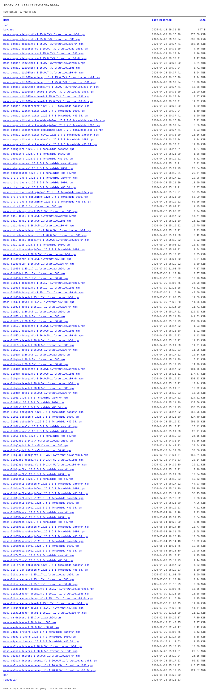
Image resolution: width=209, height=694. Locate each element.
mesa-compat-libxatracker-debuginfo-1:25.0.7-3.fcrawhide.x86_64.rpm (53, 130)
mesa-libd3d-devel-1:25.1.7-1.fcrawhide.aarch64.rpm (41, 297)
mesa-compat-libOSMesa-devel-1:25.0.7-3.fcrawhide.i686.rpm (46, 96)
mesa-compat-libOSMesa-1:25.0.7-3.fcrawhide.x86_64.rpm (43, 72)
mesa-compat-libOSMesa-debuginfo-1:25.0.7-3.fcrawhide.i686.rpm (49, 82)
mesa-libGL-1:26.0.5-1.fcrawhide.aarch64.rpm (35, 397)
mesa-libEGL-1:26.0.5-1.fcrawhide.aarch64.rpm (36, 311)
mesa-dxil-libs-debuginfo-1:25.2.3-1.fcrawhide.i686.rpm (44, 249)
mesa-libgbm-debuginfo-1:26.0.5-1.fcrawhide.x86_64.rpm (43, 378)
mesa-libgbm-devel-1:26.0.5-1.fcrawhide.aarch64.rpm (41, 383)
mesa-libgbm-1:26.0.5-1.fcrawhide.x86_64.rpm (35, 364)
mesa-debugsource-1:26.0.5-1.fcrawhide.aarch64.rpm (40, 163)
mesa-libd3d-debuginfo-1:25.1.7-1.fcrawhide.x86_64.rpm (43, 292)
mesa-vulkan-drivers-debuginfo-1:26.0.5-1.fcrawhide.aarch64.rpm (50, 660)
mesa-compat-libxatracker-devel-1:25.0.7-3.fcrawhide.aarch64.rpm (51, 134)
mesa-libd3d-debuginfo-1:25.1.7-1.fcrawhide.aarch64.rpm (44, 283)
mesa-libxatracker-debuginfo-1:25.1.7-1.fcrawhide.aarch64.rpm (48, 589)
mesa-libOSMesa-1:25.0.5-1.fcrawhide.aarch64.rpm (38, 512)
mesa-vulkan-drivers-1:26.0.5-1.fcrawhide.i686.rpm (40, 651)
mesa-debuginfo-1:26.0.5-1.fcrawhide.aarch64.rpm (38, 149)
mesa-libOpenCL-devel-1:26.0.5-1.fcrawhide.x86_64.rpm (42, 507)
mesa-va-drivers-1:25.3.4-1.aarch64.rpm (32, 617)
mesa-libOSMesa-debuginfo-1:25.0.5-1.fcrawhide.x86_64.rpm (45, 536)
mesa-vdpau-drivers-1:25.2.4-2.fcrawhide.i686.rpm (39, 636)
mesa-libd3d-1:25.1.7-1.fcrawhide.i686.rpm (34, 273)
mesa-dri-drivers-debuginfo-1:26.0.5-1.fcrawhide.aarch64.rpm (48, 192)
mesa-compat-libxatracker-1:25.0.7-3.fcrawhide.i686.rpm (44, 111)
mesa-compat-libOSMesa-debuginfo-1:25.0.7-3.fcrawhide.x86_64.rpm (51, 87)
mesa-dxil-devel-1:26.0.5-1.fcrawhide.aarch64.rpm (39, 216)
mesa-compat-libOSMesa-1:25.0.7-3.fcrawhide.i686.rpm (41, 68)
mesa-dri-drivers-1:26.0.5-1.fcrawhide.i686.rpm (38, 182)
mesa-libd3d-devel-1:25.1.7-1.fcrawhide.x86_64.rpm (40, 307)
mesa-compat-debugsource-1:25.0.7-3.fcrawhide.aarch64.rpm (45, 48)
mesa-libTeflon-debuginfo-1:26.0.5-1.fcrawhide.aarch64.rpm (46, 565)
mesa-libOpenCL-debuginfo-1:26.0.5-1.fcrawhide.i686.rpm (44, 488)
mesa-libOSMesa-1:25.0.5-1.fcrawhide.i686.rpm (36, 517)
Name (6, 20)
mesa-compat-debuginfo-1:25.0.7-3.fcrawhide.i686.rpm (41, 39)
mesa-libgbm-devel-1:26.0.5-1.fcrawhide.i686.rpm (38, 388)
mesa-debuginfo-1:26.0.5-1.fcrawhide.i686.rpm (36, 154)
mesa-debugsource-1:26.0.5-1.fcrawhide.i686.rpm (38, 168)
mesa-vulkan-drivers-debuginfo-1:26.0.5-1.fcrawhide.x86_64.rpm (49, 670)
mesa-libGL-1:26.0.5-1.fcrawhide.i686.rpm (33, 402)
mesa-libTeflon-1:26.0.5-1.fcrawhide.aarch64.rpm (38, 555)
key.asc (8, 29)
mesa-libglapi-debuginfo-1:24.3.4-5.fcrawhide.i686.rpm (43, 460)
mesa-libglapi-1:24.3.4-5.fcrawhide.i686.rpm (35, 445)
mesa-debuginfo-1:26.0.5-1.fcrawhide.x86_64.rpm (38, 158)
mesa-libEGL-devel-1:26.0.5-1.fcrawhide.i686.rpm (38, 345)
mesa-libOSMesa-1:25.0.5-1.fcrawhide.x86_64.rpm (38, 522)
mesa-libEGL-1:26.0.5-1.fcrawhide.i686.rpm (34, 316)
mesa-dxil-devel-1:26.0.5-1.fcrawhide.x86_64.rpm (38, 225)
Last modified (162, 20)
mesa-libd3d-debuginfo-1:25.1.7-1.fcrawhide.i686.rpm (41, 287)
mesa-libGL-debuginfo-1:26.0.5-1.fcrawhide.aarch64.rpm (43, 412)
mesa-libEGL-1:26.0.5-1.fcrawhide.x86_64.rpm (35, 321)
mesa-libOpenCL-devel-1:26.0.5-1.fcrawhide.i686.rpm (41, 503)
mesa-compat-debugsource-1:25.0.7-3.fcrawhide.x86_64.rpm (44, 58)
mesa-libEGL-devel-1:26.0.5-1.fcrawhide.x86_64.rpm (40, 350)
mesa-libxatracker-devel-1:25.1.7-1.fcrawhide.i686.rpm (43, 608)
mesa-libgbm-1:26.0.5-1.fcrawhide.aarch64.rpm (36, 354)
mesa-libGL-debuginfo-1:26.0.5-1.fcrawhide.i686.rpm (41, 417)
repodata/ (10, 679)
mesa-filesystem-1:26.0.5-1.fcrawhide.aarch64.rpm (39, 254)
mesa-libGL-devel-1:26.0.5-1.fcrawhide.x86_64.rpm (39, 436)
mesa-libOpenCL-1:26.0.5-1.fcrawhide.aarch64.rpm (38, 469)
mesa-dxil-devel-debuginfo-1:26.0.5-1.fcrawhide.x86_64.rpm (46, 240)
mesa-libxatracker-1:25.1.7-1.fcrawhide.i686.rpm (38, 579)
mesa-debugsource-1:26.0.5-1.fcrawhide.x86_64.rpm (39, 173)
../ (5, 25)
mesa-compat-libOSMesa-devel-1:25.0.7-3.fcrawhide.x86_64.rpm (48, 101)
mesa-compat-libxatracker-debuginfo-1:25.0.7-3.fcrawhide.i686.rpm (51, 125)
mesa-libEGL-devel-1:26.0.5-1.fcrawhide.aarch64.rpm (41, 340)
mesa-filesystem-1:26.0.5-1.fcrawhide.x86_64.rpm (38, 264)
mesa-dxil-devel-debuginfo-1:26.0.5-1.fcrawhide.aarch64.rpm (47, 230)
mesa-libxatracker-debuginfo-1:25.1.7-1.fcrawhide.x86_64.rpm (48, 598)
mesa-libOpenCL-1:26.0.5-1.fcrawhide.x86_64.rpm (38, 479)
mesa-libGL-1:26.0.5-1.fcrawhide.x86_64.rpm (35, 407)
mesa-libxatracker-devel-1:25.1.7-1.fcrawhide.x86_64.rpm (44, 613)
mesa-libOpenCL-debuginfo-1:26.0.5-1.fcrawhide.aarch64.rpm (46, 483)
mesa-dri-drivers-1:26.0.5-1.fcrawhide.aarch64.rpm (40, 177)
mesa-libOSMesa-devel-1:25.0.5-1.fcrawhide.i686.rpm (41, 546)
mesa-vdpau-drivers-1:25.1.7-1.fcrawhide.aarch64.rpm (41, 632)
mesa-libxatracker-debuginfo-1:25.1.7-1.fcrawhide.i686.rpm (46, 593)
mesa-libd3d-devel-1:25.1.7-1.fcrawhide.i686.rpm (38, 302)
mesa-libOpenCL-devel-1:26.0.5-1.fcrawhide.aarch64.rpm (43, 498)
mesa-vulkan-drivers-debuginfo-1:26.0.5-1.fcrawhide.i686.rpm (48, 665)
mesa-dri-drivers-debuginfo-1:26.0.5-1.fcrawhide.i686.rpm (45, 197)
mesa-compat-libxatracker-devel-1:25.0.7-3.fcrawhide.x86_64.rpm (50, 144)
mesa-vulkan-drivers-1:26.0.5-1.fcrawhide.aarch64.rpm (42, 646)
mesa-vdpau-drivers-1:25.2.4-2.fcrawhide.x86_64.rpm (41, 641)
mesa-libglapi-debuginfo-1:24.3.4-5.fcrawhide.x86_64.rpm (44, 464)
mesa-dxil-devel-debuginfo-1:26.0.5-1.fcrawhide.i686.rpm (44, 235)
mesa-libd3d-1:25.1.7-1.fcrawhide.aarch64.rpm (36, 268)
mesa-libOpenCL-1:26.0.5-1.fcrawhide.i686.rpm (36, 474)
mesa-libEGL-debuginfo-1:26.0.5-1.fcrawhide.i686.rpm (41, 330)
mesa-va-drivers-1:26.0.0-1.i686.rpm (29, 622)
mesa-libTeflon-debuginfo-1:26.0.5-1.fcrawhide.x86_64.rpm (45, 570)
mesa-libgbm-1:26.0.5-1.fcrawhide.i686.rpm (34, 359)
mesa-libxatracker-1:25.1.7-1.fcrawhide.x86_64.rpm (40, 584)
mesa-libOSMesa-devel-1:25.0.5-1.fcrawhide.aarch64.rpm (43, 541)
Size (203, 20)
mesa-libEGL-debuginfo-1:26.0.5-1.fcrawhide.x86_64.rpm (43, 335)
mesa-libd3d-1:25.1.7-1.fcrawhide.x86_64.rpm (35, 278)
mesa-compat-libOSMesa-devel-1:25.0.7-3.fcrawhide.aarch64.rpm (48, 91)
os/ (5, 675)
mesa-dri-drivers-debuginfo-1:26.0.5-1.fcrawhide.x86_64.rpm (47, 201)
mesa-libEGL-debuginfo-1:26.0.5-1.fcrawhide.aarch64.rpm (44, 326)
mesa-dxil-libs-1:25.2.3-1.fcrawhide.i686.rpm (36, 244)
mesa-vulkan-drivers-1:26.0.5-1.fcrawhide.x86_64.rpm (41, 656)
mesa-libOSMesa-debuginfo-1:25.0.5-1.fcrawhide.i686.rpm (44, 531)
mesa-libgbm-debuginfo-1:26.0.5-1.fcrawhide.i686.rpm (41, 373)
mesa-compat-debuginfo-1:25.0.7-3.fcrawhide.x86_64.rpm (43, 44)
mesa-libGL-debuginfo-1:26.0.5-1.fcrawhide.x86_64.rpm (42, 421)
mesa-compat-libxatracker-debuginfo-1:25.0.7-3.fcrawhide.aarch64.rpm (53, 120)
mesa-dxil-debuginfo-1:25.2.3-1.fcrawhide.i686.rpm (40, 211)
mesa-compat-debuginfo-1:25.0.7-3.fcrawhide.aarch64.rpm (44, 34)
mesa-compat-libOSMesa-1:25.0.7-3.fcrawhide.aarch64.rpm (44, 63)
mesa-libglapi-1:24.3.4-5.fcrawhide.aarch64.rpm (38, 440)
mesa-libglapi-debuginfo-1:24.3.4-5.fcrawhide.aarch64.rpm (45, 455)
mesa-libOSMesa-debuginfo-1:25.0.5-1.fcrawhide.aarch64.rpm (46, 526)
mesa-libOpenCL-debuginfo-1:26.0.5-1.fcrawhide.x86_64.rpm (45, 493)
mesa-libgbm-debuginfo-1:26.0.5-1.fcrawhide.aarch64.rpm (44, 369)
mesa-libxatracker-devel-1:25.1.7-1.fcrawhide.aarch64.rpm (45, 603)
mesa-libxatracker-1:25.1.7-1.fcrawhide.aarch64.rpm (41, 574)
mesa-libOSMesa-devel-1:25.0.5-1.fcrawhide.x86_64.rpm (42, 550)
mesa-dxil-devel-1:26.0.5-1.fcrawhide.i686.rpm (37, 221)
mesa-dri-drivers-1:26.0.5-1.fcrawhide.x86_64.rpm (39, 187)
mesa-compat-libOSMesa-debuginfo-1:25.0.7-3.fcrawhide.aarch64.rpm (51, 77)
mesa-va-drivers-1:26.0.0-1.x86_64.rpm (31, 627)
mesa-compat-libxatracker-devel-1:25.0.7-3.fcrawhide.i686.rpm (48, 139)
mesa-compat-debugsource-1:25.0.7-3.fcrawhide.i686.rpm (43, 53)
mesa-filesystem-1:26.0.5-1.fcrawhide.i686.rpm (37, 259)
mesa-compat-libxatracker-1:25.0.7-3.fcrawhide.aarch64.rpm (46, 106)
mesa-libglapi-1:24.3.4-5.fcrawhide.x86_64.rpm (37, 450)
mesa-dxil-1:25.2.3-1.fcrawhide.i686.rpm (32, 206)
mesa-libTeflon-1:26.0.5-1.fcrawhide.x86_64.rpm (38, 560)
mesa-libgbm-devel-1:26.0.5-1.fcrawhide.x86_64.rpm (40, 393)
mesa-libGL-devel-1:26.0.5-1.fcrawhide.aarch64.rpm (40, 426)
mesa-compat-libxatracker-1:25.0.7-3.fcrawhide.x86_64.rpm (45, 115)
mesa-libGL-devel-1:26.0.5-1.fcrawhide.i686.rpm (38, 431)
